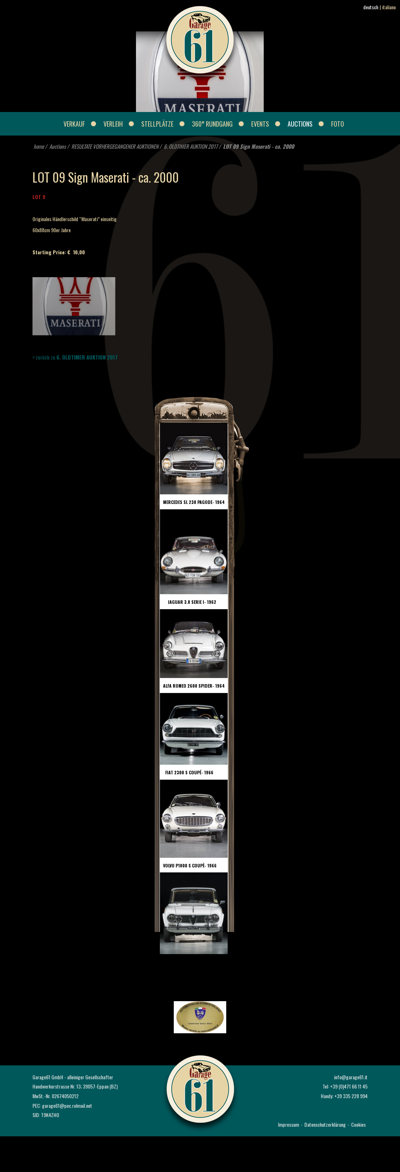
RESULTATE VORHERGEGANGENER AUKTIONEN (114, 146)
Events (260, 123)
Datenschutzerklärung (325, 1124)
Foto (337, 123)
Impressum (288, 1124)
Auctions (300, 123)
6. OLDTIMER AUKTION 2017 (191, 146)
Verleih (113, 123)
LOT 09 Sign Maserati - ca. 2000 (258, 146)
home (39, 146)
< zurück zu (75, 357)
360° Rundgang (212, 123)
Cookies (358, 1124)
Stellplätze (157, 123)
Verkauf (74, 123)
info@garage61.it (351, 1077)
